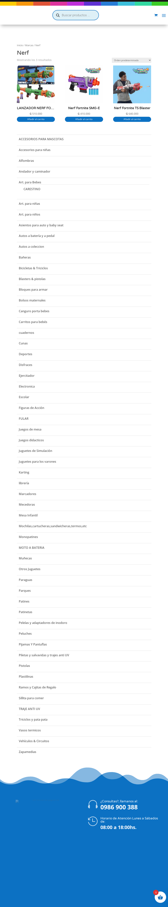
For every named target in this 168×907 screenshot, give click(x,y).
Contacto (20, 862)
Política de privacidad (28, 867)
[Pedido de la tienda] (131, 52)
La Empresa (22, 857)
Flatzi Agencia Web (95, 903)
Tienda (19, 852)
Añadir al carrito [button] (35, 111)
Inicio (20, 37)
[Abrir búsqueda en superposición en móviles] (75, 15)
